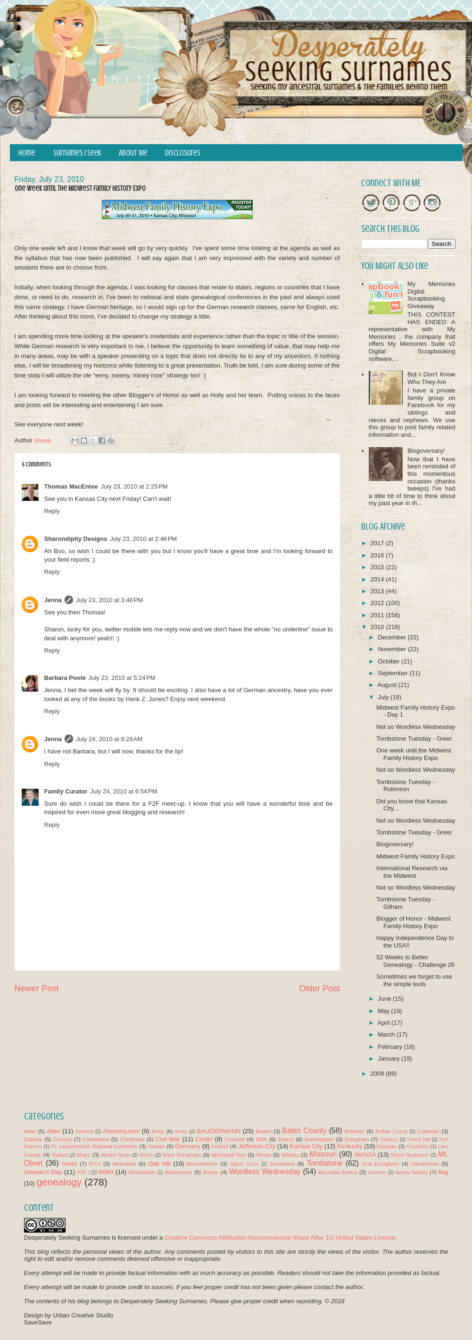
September (393, 673)
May (384, 1010)
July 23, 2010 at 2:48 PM (143, 538)
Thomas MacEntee (71, 486)
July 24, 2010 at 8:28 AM (109, 739)
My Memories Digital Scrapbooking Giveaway (431, 295)
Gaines (156, 1146)
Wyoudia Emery (337, 1172)
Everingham (319, 1139)
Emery (286, 1139)
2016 (378, 555)
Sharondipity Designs (76, 538)
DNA (261, 1139)
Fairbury (389, 1139)
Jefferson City (256, 1146)
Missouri (323, 1154)
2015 (378, 567)
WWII (106, 1172)
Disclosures (182, 152)
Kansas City (306, 1146)
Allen (53, 1131)
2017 (378, 543)
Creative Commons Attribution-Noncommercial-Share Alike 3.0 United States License (280, 1237)
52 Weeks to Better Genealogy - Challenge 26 (415, 961)
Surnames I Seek (77, 152)
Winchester (178, 1172)
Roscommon (202, 1163)
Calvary (33, 1139)
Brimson (355, 1131)
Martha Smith (115, 1155)
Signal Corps (244, 1164)
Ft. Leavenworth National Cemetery (94, 1146)
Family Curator (66, 791)
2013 (378, 591)
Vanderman (425, 1163)
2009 (378, 1073)
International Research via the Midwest (411, 872)
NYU (95, 1163)
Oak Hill (159, 1163)
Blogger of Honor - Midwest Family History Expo (413, 922)
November (393, 649)
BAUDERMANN (218, 1131)
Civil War (167, 1139)
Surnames (282, 1163)
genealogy (59, 1182)
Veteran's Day (43, 1172)
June (385, 998)
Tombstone (324, 1163)
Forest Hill (418, 1139)
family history (412, 1172)
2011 (378, 615)
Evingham (357, 1139)
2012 (378, 602)
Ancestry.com (121, 1131)
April (384, 1022)
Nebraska (124, 1163)
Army (157, 1131)
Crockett (234, 1139)
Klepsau (387, 1146)
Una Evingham (380, 1163)
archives (377, 1172)
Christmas (132, 1139)
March (387, 1034)
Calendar (428, 1131)
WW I (83, 1172)
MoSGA (365, 1154)
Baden (264, 1131)
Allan (30, 1131)
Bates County (304, 1131)
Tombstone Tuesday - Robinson (405, 785)
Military (290, 1155)
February (391, 1046)
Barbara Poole (65, 677)
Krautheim (417, 1146)
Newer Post (37, 988)
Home (26, 152)
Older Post (319, 988)
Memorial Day (228, 1155)
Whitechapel (141, 1172)
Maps (84, 1155)
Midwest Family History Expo (415, 856)
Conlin (204, 1139)
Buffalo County (391, 1131)
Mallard (60, 1155)
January (389, 1058)
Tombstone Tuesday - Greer (414, 738)
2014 (378, 579)
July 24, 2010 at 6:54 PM (123, 791)
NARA (69, 1163)
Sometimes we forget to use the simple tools (414, 980)
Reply (52, 511)
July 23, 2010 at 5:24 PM (122, 677)
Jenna (53, 600)
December (393, 637)
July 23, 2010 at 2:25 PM (134, 486)
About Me (133, 152)
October (389, 661)
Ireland (219, 1146)
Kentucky (349, 1146)
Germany (187, 1146)
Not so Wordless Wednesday (415, 726)
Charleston (96, 1139)
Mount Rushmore (410, 1155)
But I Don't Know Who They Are (431, 378)
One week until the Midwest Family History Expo (413, 754)
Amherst (84, 1131)
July (384, 697)
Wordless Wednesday (265, 1172)
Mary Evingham (182, 1155)
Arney (181, 1131)
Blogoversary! (426, 450)
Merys (263, 1155)
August (387, 684)
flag (443, 1172)
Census (62, 1139)
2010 (378, 626)
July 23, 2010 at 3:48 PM (109, 600)
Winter (211, 1172)
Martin (146, 1155)
